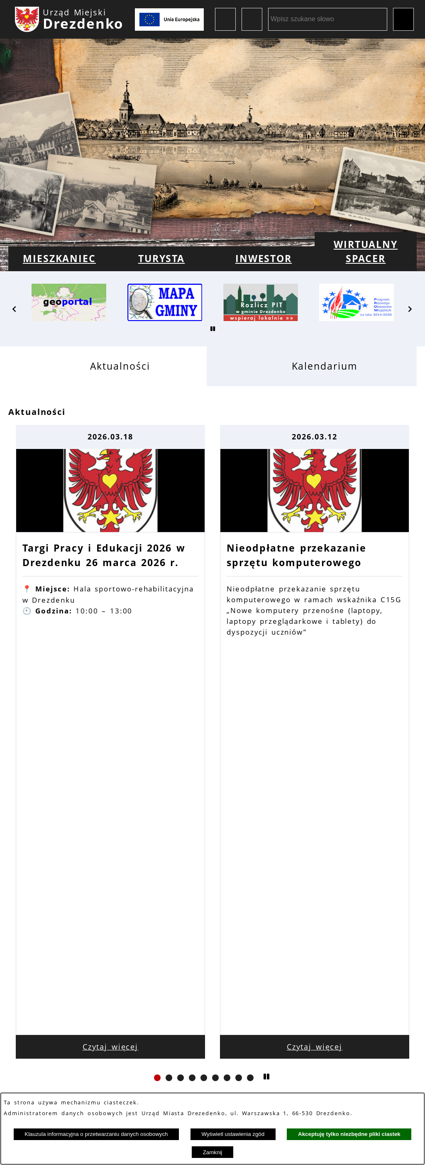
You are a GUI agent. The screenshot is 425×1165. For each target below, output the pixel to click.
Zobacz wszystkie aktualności (213, 792)
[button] (14, 309)
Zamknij (212, 1152)
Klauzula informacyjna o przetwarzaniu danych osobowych (96, 1134)
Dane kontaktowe (104, 1055)
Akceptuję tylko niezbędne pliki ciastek (349, 1134)
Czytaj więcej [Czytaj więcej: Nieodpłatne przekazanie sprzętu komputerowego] (315, 732)
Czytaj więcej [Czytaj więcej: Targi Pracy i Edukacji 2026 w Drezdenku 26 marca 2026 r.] (111, 732)
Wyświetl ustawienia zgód (232, 1134)
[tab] (107, 366)
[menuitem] (59, 258)
